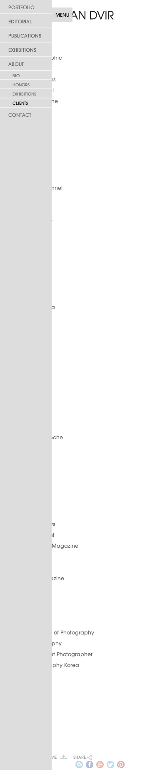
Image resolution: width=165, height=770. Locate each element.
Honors (21, 85)
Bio (16, 75)
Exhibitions (22, 50)
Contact (19, 115)
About (16, 64)
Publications (24, 36)
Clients (20, 103)
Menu (62, 15)
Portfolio (21, 7)
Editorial (20, 21)
